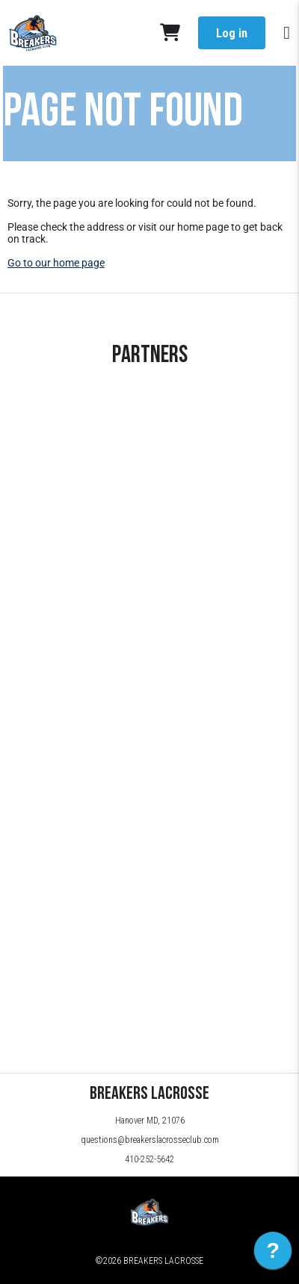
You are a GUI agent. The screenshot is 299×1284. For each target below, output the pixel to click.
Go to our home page (56, 263)
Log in (231, 33)
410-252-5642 (149, 1159)
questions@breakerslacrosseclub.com (150, 1140)
